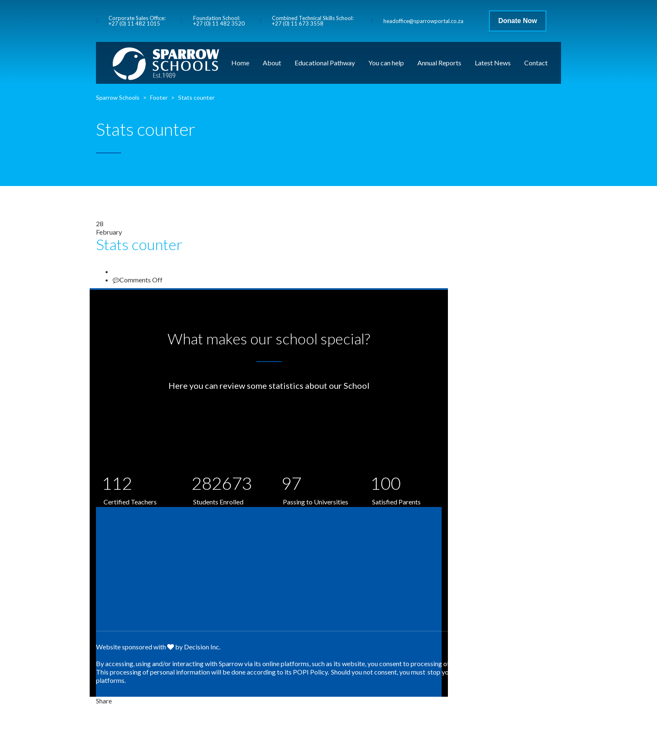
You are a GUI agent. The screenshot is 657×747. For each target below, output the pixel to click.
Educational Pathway (325, 63)
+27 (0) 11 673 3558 (297, 23)
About (272, 63)
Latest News (493, 63)
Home (240, 63)
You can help (386, 63)
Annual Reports (439, 63)
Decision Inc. (202, 647)
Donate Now (517, 20)
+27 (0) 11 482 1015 (134, 23)
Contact (536, 63)
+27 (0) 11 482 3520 (219, 23)
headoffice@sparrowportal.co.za (423, 21)
